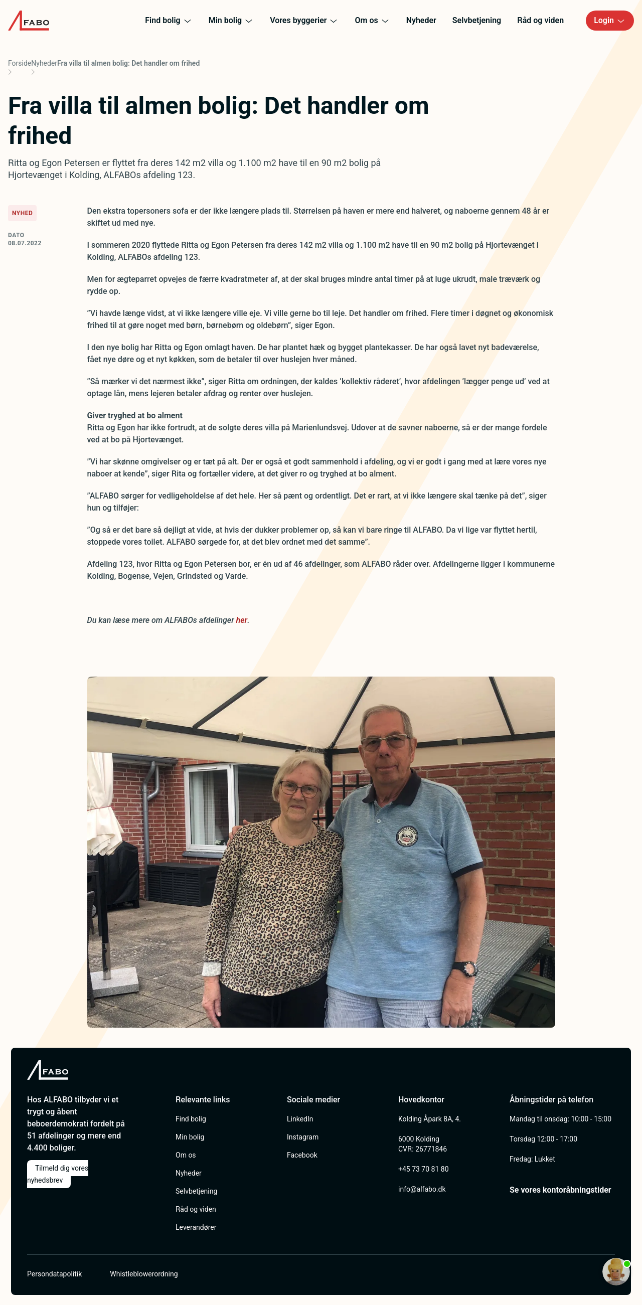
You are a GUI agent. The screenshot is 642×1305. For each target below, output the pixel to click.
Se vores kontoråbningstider (560, 1190)
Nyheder (44, 63)
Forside (19, 63)
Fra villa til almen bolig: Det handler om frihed (128, 63)
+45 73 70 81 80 (423, 1169)
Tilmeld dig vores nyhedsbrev (57, 1174)
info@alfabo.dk (422, 1189)
